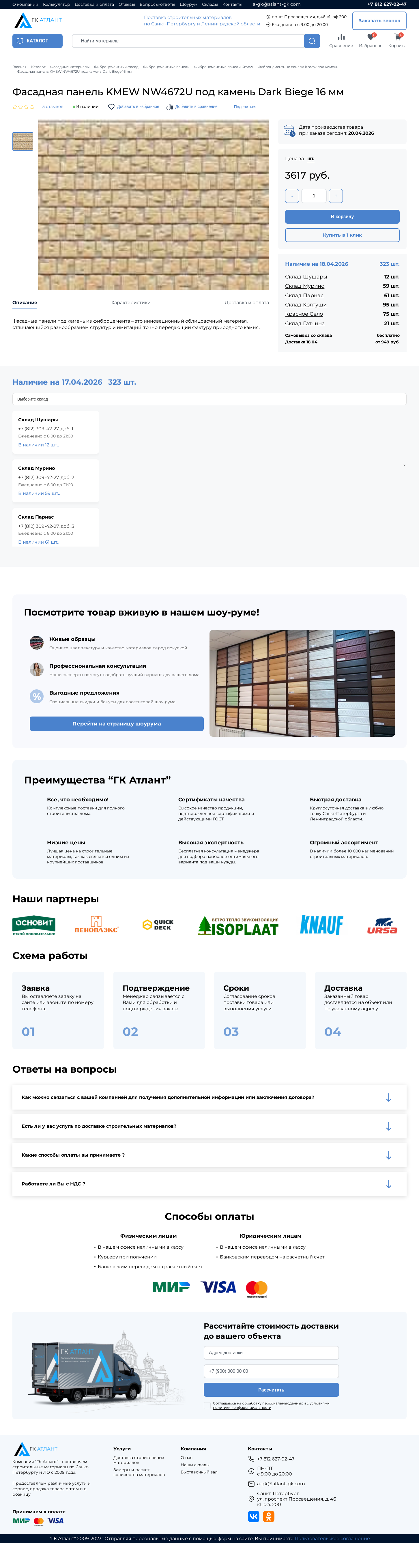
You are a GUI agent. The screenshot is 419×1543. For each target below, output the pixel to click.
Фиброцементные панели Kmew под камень (298, 67)
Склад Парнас (304, 295)
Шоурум (188, 4)
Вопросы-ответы (157, 4)
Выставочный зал (199, 1472)
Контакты (232, 4)
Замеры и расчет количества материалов (139, 1472)
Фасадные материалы (69, 67)
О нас (186, 1457)
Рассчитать (271, 1389)
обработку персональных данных (272, 1403)
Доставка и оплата (94, 4)
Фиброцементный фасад (116, 67)
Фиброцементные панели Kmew (223, 67)
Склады (210, 4)
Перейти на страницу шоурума (116, 724)
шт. (310, 158)
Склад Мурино (304, 286)
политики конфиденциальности (242, 1407)
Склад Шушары (306, 277)
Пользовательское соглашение (332, 1538)
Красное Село (304, 314)
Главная (19, 67)
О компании (25, 4)
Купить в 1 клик (342, 235)
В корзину (342, 216)
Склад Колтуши (306, 305)
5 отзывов (52, 106)
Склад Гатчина (305, 323)
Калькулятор (56, 4)
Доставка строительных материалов (138, 1460)
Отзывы (127, 4)
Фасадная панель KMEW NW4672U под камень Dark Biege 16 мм (74, 72)
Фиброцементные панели (166, 67)
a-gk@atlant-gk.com (277, 4)
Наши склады (195, 1464)
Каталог (38, 67)
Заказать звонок (379, 20)
